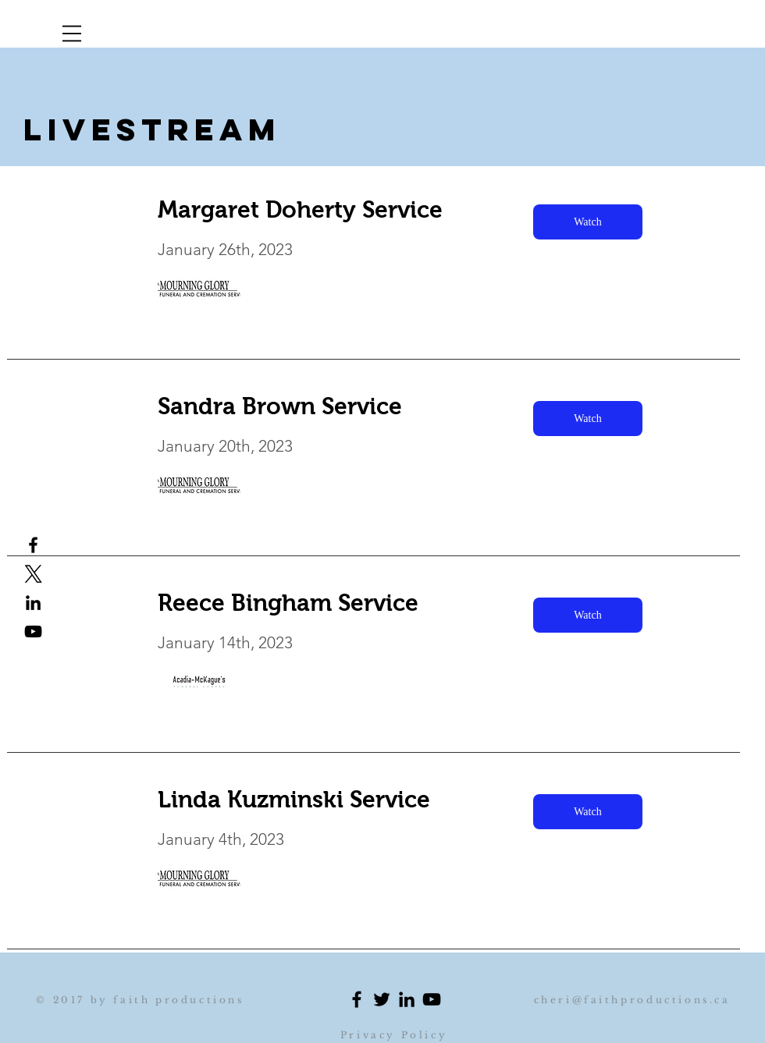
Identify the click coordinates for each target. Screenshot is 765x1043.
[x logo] (33, 573)
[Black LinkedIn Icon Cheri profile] (33, 602)
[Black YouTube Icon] (33, 631)
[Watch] (587, 221)
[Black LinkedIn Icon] (407, 999)
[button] (71, 33)
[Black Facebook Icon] (357, 999)
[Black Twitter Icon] (382, 999)
